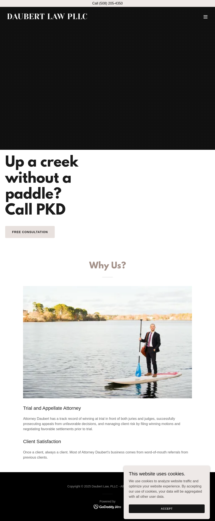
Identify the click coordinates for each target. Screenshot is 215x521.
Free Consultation (30, 232)
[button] (205, 16)
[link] (47, 18)
